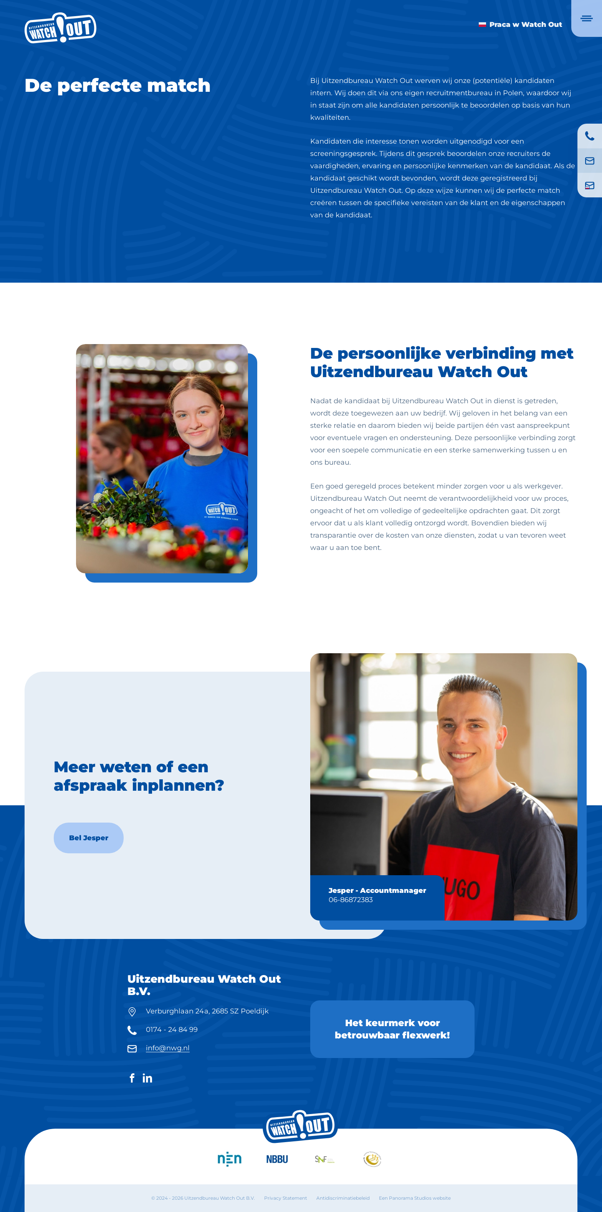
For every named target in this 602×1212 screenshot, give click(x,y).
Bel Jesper (88, 869)
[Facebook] (132, 1079)
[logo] (60, 27)
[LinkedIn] (147, 1079)
